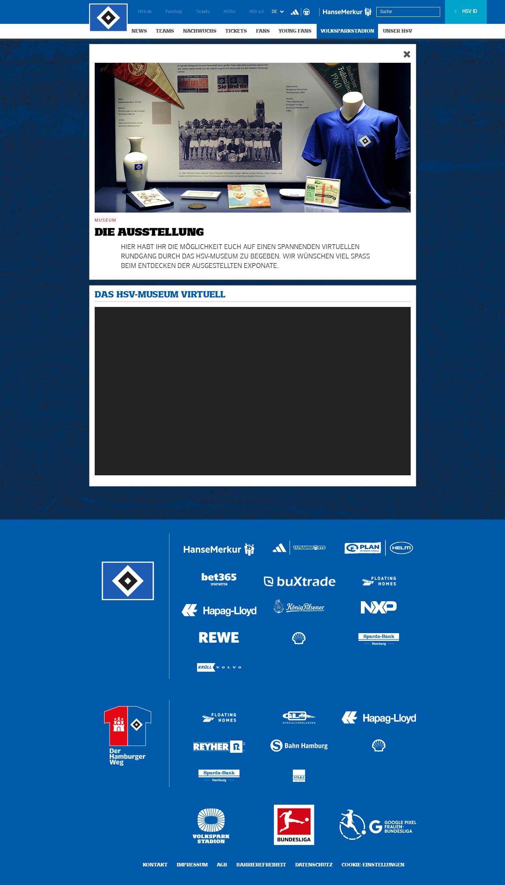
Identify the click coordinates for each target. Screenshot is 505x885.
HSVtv (229, 12)
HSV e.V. (257, 12)
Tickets (203, 12)
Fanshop (174, 12)
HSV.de (145, 12)
